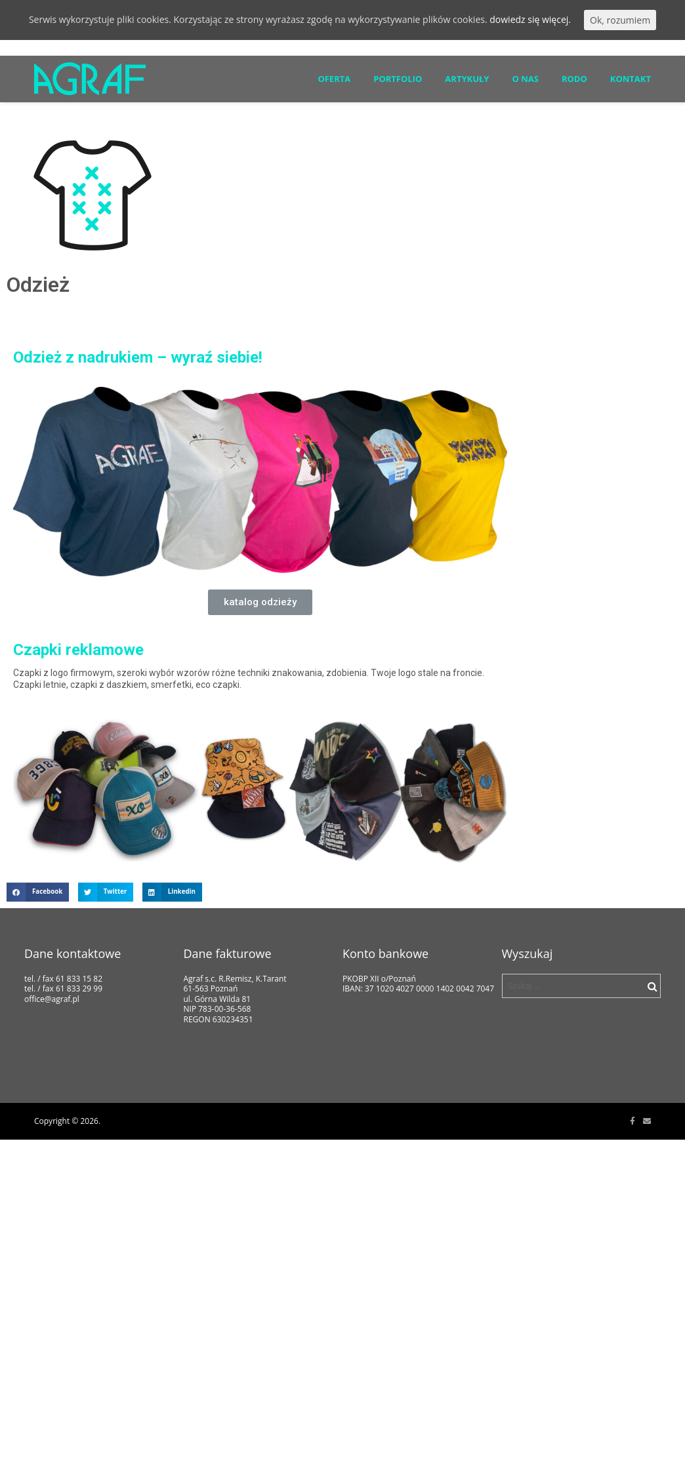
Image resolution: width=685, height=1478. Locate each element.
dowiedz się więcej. (530, 19)
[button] (260, 602)
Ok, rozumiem (620, 20)
